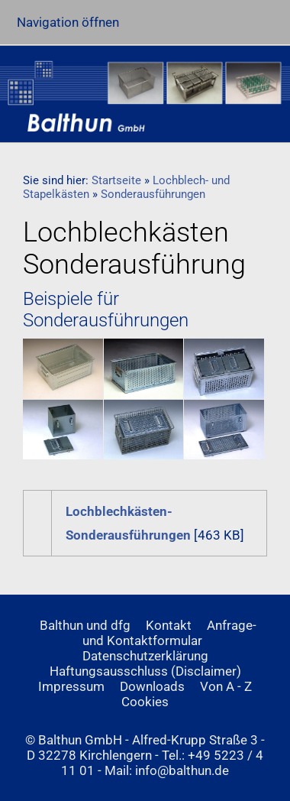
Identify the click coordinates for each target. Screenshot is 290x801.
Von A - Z (226, 686)
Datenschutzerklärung (145, 655)
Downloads (152, 686)
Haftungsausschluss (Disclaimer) (145, 671)
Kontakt (169, 625)
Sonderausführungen (153, 194)
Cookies (145, 701)
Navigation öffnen (68, 22)
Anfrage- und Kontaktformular (169, 633)
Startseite (116, 180)
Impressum (71, 686)
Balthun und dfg (85, 625)
